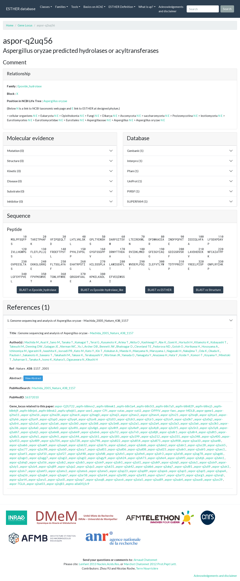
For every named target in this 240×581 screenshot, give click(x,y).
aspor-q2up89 (138, 471)
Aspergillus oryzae (55, 101)
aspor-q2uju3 (85, 466)
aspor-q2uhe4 (157, 458)
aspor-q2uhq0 (18, 462)
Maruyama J (157, 351)
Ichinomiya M (17, 351)
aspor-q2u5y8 (209, 428)
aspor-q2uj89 (47, 466)
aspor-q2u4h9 (109, 428)
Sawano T (46, 355)
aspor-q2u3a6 (189, 423)
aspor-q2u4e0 (49, 428)
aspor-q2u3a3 (170, 423)
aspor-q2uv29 (213, 479)
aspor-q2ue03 (36, 483)
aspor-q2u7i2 (110, 432)
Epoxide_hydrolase (29, 86)
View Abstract (33, 378)
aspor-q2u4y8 (149, 428)
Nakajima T (190, 351)
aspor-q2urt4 (18, 479)
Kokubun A (111, 351)
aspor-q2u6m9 (70, 432)
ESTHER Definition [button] (120, 6)
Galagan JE (51, 346)
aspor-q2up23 (118, 471)
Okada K (214, 351)
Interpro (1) (134, 161)
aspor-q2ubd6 (137, 445)
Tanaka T (67, 342)
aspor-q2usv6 (115, 479)
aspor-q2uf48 (77, 453)
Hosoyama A (210, 346)
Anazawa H (160, 355)
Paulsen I (15, 355)
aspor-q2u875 (151, 440)
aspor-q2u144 (70, 436)
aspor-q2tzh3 (126, 419)
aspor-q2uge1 (18, 458)
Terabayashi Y (94, 355)
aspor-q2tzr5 (145, 419)
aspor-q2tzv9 (164, 419)
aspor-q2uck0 (58, 449)
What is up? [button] (145, 6)
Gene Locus (25, 25)
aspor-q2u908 (171, 440)
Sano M (55, 342)
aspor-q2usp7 (75, 479)
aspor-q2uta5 (134, 479)
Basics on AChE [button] (93, 6)
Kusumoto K (109, 342)
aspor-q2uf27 (57, 453)
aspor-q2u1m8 (109, 423)
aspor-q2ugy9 (97, 458)
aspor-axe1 (85, 410)
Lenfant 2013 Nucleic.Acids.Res (99, 564)
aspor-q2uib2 (57, 462)
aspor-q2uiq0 (170, 462)
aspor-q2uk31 (105, 466)
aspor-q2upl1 (196, 471)
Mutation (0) (15, 150)
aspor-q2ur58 (78, 475)
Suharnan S (20, 359)
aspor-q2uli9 (202, 466)
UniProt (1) (134, 181)
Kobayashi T (218, 342)
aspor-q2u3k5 (209, 423)
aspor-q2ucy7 (77, 449)
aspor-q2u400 (211, 436)
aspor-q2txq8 (189, 415)
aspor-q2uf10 (38, 453)
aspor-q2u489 (30, 440)
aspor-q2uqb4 (38, 475)
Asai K (44, 342)
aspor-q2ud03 (97, 449)
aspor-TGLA (17, 483)
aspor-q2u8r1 (168, 432)
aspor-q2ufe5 (116, 453)
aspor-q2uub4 (174, 479)
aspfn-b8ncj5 (203, 406)
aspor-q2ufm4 (135, 453)
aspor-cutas (116, 410)
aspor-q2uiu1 (189, 462)
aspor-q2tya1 (208, 415)
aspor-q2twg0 (90, 415)
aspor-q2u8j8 (149, 432)
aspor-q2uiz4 (28, 466)
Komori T (197, 355)
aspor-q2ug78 (194, 453)
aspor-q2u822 (111, 440)
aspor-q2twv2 (130, 415)
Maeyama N (140, 351)
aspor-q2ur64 (98, 475)
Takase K (77, 355)
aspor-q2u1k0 (69, 423)
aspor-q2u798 (91, 440)
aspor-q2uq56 (18, 475)
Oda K (203, 351)
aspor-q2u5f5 (169, 428)
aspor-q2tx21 (169, 415)
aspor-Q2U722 (64, 406)
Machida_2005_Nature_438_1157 (111, 333)
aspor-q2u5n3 (189, 428)
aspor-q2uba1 (117, 445)
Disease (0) (14, 181)
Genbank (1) (135, 150)
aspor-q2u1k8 (89, 423)
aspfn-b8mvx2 (85, 406)
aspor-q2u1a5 (30, 423)
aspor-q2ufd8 (96, 453)
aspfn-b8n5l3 (145, 406)
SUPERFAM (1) (137, 201)
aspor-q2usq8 (95, 479)
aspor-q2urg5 (195, 475)
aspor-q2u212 (150, 436)
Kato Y (89, 351)
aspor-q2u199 (130, 436)
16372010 (32, 397)
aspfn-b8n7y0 (165, 406)
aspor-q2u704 (50, 440)
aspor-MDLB (186, 410)
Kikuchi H (92, 359)
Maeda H (125, 351)
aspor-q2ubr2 (177, 445)
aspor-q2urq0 (214, 475)
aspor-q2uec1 (216, 449)
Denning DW (34, 346)
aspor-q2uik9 (151, 462)
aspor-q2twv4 (150, 415)
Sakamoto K (30, 355)
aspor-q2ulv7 (18, 471)
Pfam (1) (132, 171)
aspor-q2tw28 (50, 415)
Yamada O (128, 355)
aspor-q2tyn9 (29, 419)
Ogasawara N (75, 359)
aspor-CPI (100, 410)
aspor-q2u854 (131, 440)
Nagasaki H (174, 351)
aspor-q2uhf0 (176, 458)
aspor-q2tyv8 (87, 419)
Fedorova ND (161, 346)
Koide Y (184, 355)
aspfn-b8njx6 (28, 410)
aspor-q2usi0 (56, 479)
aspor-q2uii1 (132, 462)
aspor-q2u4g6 (89, 428)
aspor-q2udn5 (177, 449)
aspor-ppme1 (204, 410)
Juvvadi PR (65, 351)
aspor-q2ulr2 (220, 466)
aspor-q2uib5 (76, 462)
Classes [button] (45, 6)
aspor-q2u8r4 (188, 432)
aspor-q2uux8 (194, 479)
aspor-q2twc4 (70, 415)
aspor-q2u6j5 (29, 432)
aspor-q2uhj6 (195, 458)
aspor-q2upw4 (216, 471)
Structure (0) (15, 161)
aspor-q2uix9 (208, 462)
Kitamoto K (201, 342)
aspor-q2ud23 (157, 449)
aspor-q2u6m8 (49, 432)
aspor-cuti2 (133, 410)
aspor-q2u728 (70, 440)
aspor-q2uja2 (66, 466)
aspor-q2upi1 (177, 471)
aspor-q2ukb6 (144, 466)
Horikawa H (192, 346)
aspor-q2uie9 (95, 462)
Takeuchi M (16, 346)
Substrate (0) (15, 191)
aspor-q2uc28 (197, 445)
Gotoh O (177, 346)
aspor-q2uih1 (114, 462)
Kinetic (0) (14, 171)
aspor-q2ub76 (98, 445)
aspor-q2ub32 (78, 445)
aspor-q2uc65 (217, 445)
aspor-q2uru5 (37, 479)
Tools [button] (74, 6)
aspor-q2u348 (191, 436)
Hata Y (173, 355)
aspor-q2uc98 (38, 449)
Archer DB (91, 346)
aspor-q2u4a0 (29, 428)
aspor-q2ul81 (183, 466)
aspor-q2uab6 (18, 445)
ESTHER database (20, 9)
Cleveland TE (142, 346)
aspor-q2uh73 (137, 458)
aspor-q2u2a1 (130, 423)
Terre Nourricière (147, 568)
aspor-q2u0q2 (203, 419)
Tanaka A (34, 359)
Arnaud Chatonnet (145, 559)
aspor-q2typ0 (48, 419)
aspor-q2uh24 (117, 458)
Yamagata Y (143, 355)
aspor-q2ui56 (38, 462)
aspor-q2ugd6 (214, 453)
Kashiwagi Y (149, 342)
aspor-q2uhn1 (215, 458)
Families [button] (60, 6)
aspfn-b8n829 (184, 406)
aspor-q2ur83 (137, 475)
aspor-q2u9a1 (30, 436)
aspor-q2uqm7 (58, 475)
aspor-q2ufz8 (174, 453)
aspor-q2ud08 (137, 449)
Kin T (99, 351)
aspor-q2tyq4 (68, 419)
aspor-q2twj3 (110, 415)
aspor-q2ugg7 (38, 458)
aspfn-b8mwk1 (105, 406)
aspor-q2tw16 (30, 415)
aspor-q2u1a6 (50, 423)
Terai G (94, 342)
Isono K (47, 359)
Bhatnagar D (124, 346)
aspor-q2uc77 (18, 449)
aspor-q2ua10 (191, 440)
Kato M (79, 351)
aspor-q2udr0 (196, 449)
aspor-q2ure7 (157, 475)
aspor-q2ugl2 (77, 458)
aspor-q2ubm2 (157, 445)
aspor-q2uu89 (154, 479)
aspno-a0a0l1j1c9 (77, 483)
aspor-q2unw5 (98, 471)
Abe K (162, 342)
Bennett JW (106, 346)
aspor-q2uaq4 (58, 445)
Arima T (123, 342)
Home (9, 25)
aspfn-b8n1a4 (126, 406)
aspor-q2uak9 (38, 445)
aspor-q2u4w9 (129, 428)
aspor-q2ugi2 (58, 458)
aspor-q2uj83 (55, 483)
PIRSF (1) (133, 191)
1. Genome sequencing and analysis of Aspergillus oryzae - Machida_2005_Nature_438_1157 (67, 320)
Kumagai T (81, 342)
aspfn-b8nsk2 (47, 410)
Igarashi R (34, 351)
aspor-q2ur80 (118, 475)
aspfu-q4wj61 (67, 410)
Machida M (31, 342)
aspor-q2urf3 (176, 475)
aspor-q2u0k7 (184, 419)
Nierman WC (68, 346)
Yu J (80, 346)
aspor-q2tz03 (107, 419)
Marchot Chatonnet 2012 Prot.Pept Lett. (150, 564)
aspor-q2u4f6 (69, 428)
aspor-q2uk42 (125, 466)
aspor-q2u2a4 (150, 423)
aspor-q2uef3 (18, 453)
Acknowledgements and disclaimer (171, 9)
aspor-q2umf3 (37, 471)
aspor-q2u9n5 (50, 436)
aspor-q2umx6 (78, 471)
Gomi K (172, 342)
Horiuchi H (185, 342)
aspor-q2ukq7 (164, 466)
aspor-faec (169, 410)
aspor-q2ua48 (211, 440)
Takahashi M (62, 355)
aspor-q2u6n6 (90, 432)
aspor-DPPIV (151, 410)
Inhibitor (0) (15, 201)
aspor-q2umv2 (57, 471)
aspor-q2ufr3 (155, 453)
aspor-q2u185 (110, 436)
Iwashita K (49, 351)
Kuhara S (59, 359)
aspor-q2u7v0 (129, 432)
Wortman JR (112, 355)
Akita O (135, 342)
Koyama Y (210, 355)
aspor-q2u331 (170, 436)
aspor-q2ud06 (117, 449)
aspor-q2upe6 (158, 471)
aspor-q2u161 (90, 436)
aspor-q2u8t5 (208, 432)
